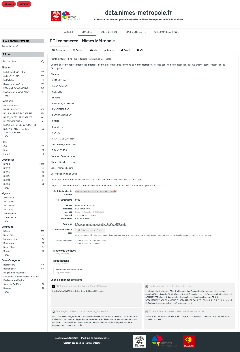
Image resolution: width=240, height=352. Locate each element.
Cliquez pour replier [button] (60, 264)
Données (87, 32)
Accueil (68, 32)
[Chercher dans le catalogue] (42, 61)
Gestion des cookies (73, 343)
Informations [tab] (59, 50)
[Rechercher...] (23, 61)
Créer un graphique (166, 32)
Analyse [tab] (109, 50)
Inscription (24, 4)
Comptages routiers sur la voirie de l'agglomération (82, 311)
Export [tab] (125, 50)
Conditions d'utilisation (67, 338)
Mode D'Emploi (109, 32)
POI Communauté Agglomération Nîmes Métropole (82, 286)
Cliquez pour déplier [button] (60, 254)
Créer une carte (136, 32)
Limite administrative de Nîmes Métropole (170, 286)
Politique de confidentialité (95, 338)
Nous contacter (93, 343)
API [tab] (140, 50)
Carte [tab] (93, 50)
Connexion (9, 4)
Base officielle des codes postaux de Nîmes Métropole (176, 311)
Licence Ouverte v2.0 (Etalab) (89, 212)
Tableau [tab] (78, 50)
